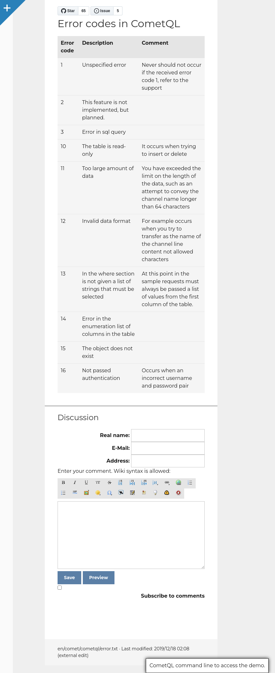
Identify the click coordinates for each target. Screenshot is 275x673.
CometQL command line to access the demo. (207, 665)
